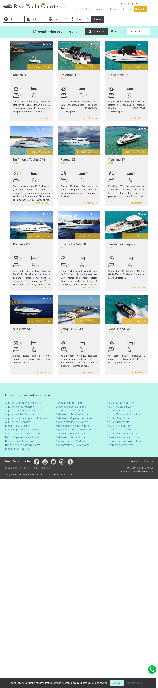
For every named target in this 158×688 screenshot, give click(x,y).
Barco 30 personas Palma (71, 406)
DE (136, 3)
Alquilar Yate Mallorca (17, 422)
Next (57, 55)
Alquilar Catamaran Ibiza (121, 402)
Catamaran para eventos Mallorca (25, 433)
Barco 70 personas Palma (71, 410)
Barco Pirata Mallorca (17, 448)
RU (149, 3)
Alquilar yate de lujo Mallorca (72, 445)
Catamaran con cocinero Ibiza (124, 441)
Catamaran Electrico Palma (72, 414)
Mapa (115, 31)
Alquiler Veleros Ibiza (119, 406)
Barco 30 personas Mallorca (21, 429)
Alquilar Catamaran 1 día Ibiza (124, 414)
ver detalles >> (43, 118)
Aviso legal (25, 467)
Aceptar (117, 683)
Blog (128, 8)
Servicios (115, 8)
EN (129, 3)
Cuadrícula (96, 31)
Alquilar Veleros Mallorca (19, 406)
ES (122, 3)
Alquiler (100, 8)
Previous (6, 55)
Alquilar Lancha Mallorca (19, 414)
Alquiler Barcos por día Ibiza (123, 410)
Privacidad (11, 467)
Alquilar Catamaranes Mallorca (23, 402)
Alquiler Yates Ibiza (118, 418)
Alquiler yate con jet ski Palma (73, 429)
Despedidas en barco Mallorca (23, 445)
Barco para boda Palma (69, 402)
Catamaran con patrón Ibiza (123, 437)
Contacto (140, 8)
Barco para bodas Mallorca (20, 441)
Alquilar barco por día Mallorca (23, 410)
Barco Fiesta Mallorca (17, 425)
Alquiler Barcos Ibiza (118, 422)
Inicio (77, 8)
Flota (88, 8)
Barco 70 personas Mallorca (21, 437)
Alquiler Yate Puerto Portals (72, 422)
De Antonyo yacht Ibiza (120, 445)
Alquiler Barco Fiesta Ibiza (122, 433)
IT (143, 3)
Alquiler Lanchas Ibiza (119, 425)
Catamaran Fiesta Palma (70, 433)
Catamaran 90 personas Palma (74, 418)
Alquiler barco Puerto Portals (72, 425)
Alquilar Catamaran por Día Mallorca (26, 418)
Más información (134, 683)
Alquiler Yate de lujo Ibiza (121, 429)
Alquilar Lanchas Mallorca (71, 441)
